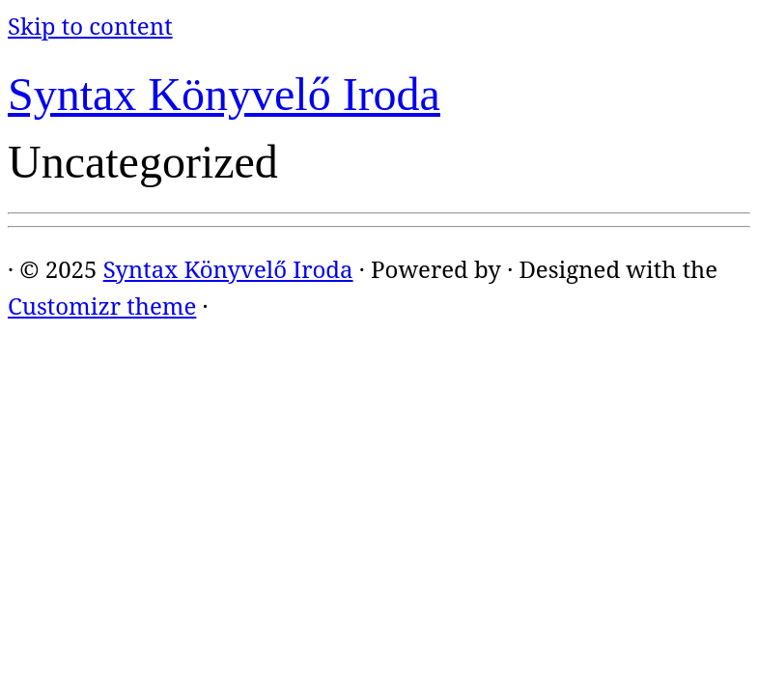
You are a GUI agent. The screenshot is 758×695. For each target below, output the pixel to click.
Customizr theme (102, 305)
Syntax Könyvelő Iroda (224, 94)
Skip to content (90, 26)
